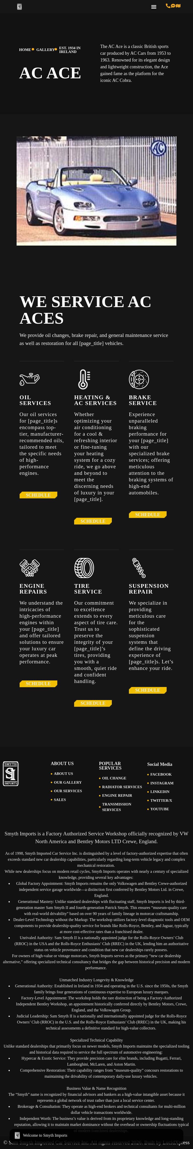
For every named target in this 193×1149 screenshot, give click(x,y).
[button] (154, 7)
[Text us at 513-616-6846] (173, 6)
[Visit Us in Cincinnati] (178, 6)
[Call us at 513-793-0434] (168, 6)
